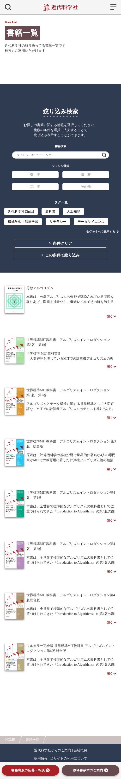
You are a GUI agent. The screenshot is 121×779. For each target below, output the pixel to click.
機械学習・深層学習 (23, 221)
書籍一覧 (32, 739)
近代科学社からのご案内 (52, 750)
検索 (104, 155)
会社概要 (80, 750)
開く (110, 316)
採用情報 (41, 758)
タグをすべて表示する (100, 231)
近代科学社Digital (21, 211)
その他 (86, 187)
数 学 (35, 175)
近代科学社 (60, 7)
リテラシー (57, 221)
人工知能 (73, 211)
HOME (10, 739)
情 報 (86, 175)
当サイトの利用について (68, 758)
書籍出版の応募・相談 (28, 770)
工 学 (35, 187)
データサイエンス (91, 221)
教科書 (50, 211)
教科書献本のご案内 (88, 770)
